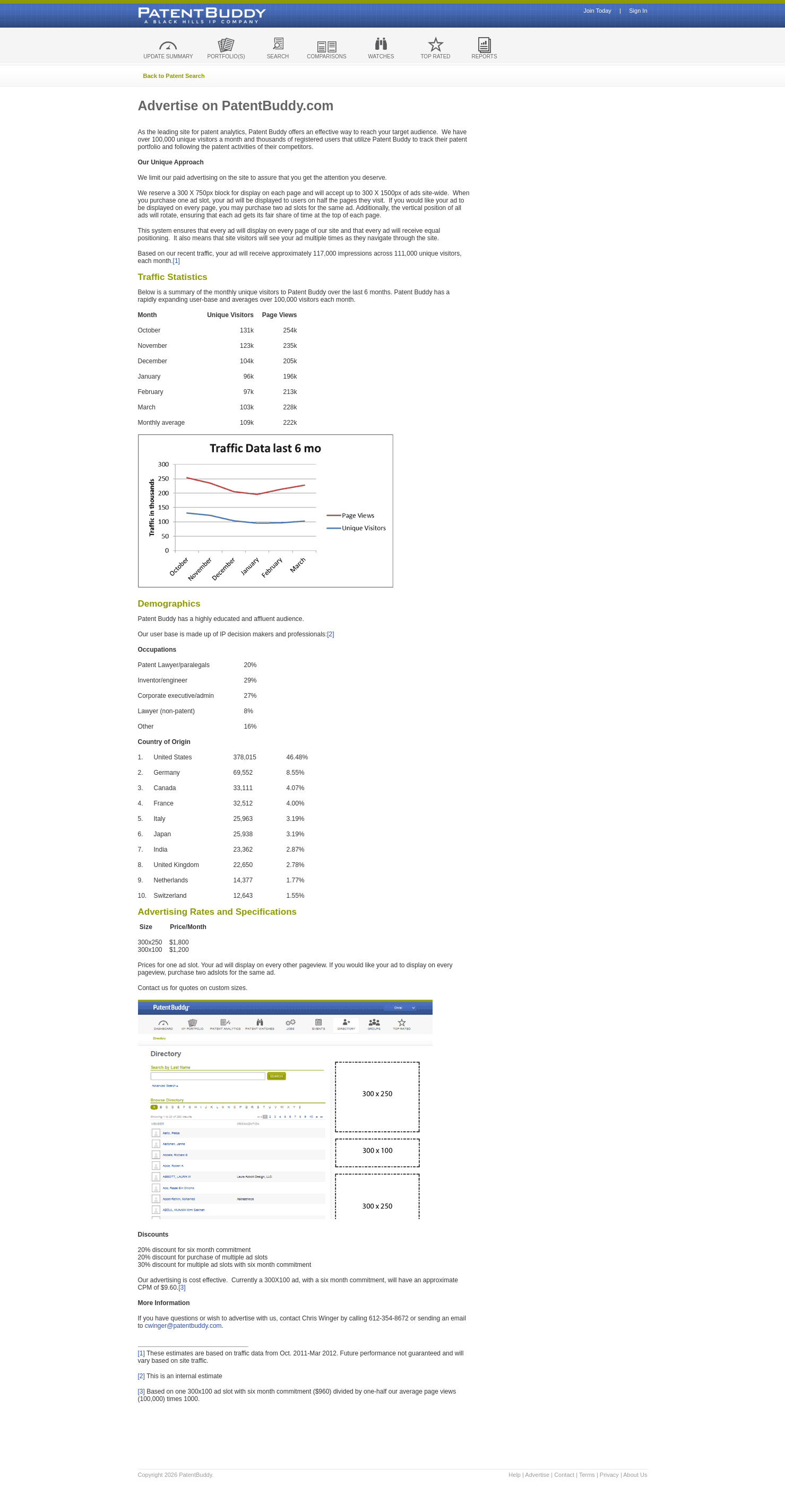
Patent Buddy (178, 15)
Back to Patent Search (174, 76)
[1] (176, 261)
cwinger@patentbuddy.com (183, 1325)
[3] (181, 1287)
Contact (564, 1475)
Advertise (537, 1475)
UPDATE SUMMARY (168, 56)
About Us (635, 1475)
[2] (330, 634)
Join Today (597, 11)
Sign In (638, 11)
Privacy (609, 1475)
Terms (587, 1475)
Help (514, 1475)
